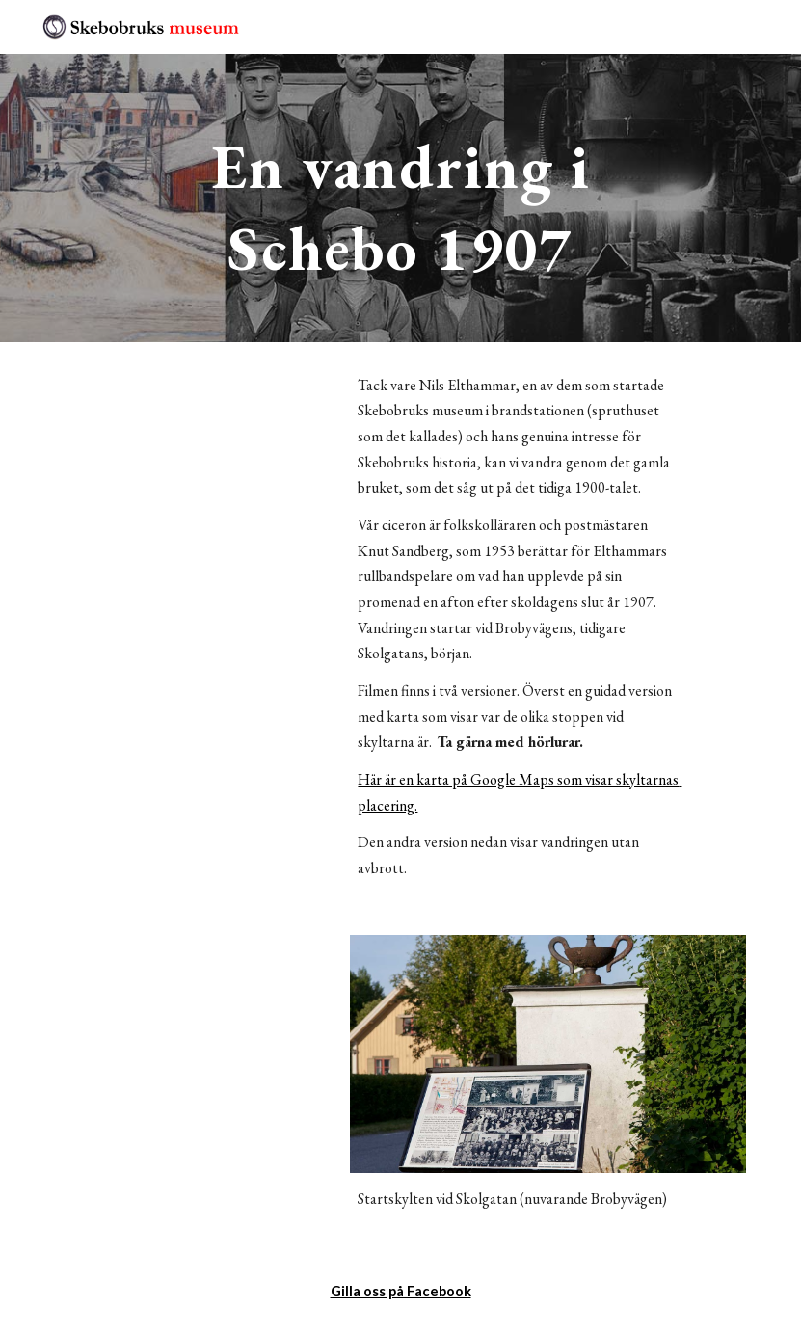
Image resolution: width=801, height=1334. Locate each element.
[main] (401, 198)
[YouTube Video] (194, 443)
